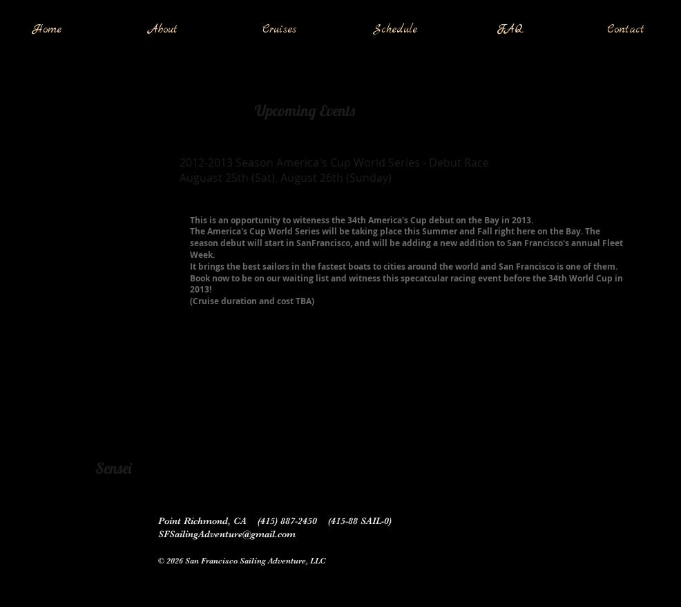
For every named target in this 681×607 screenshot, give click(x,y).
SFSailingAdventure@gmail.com (227, 533)
